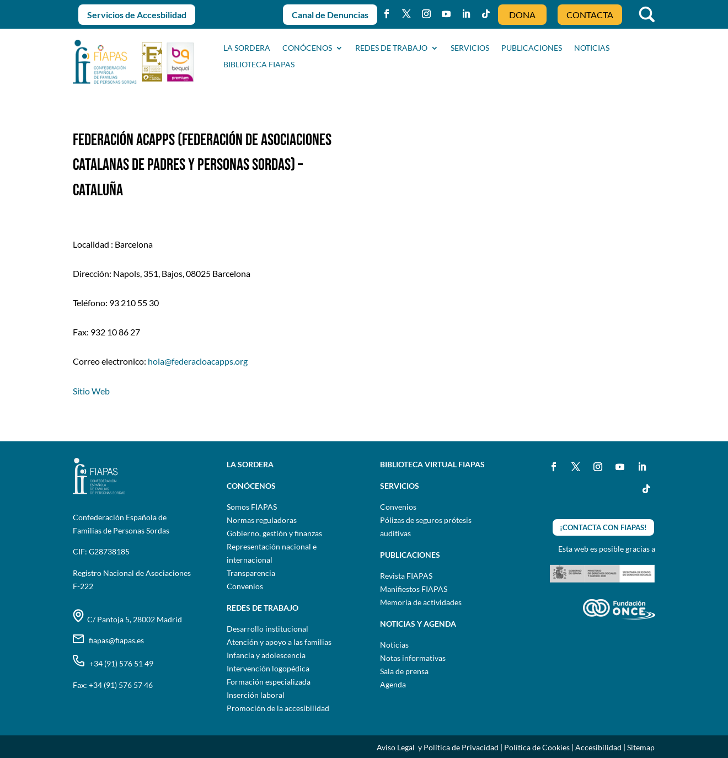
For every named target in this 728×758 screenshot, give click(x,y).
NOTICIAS (591, 48)
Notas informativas (413, 658)
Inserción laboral (256, 695)
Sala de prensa (404, 671)
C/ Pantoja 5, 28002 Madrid (127, 619)
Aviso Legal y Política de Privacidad (438, 747)
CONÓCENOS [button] (307, 48)
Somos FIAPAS (252, 506)
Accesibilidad (598, 747)
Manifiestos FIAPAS (413, 589)
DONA (522, 14)
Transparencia (251, 573)
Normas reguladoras (262, 520)
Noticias (394, 644)
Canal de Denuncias (330, 14)
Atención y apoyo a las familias (279, 642)
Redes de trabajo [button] (391, 48)
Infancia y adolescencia (266, 655)
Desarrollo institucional (267, 628)
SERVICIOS (470, 48)
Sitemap (641, 747)
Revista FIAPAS (406, 575)
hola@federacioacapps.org (198, 361)
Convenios (245, 586)
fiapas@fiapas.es (108, 640)
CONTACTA (589, 14)
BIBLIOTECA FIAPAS (259, 65)
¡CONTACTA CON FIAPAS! (603, 527)
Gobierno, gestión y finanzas (274, 533)
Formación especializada (269, 681)
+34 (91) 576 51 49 (113, 663)
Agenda (393, 684)
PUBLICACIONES (531, 48)
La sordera (246, 48)
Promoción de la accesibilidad (278, 708)
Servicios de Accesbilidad (136, 14)
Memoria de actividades (421, 602)
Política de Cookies (537, 747)
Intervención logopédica (268, 668)
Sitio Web (91, 391)
